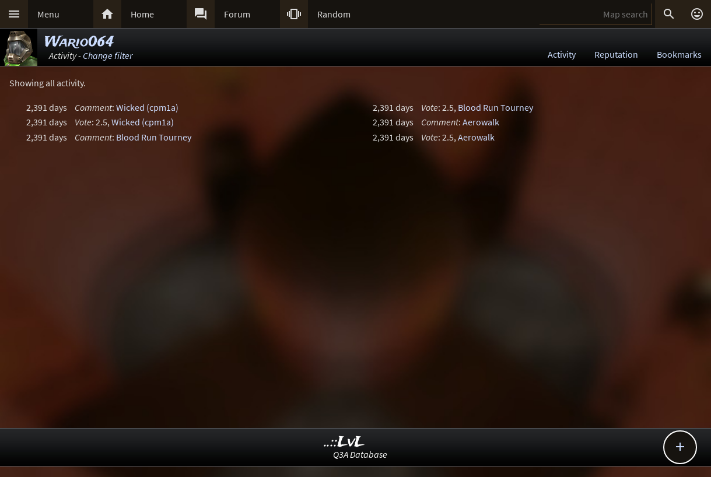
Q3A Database (360, 454)
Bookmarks (679, 54)
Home (142, 14)
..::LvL (344, 442)
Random (334, 14)
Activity (562, 54)
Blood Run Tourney (153, 137)
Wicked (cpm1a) (147, 107)
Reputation (616, 54)
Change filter (107, 55)
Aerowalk (481, 122)
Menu (48, 14)
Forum (237, 14)
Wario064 (79, 42)
